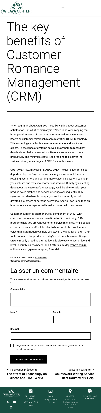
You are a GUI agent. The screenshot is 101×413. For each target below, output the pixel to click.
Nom (13, 312)
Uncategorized (35, 261)
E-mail (57, 312)
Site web (14, 329)
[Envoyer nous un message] (90, 391)
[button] (63, 8)
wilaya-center (41, 257)
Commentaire (18, 289)
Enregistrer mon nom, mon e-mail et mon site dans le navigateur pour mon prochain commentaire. (49, 347)
